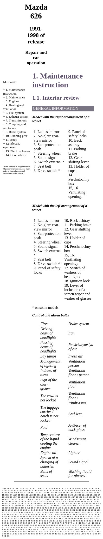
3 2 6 (28, 512)
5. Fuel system (15, 113)
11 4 (46, 495)
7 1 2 (39, 532)
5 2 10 (90, 525)
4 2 (32, 525)
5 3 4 (85, 527)
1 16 (37, 488)
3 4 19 (93, 514)
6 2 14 (55, 529)
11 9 (67, 495)
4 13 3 (10, 525)
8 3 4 (25, 534)
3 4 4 (38, 516)
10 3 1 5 (22, 491)
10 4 (83, 491)
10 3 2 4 (65, 491)
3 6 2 (65, 521)
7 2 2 (62, 532)
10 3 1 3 (7, 491)
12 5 (86, 497)
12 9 (4, 499)
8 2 (3, 534)
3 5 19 (44, 519)
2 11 (33, 506)
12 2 (30, 497)
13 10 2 (35, 499)
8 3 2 (15, 534)
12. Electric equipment (11, 145)
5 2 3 (15, 527)
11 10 (28, 493)
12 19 (25, 497)
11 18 (70, 493)
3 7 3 (26, 523)
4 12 (88, 523)
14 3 (95, 504)
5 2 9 (44, 527)
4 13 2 (4, 525)
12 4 (82, 497)
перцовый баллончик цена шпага (14, 172)
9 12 (64, 534)
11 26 (20, 495)
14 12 (64, 504)
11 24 (9, 495)
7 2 (58, 532)
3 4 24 (28, 516)
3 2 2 (8, 512)
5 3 (47, 527)
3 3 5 (12, 514)
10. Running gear (16, 136)
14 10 (53, 504)
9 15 (77, 534)
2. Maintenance (15, 97)
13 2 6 (35, 501)
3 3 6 (17, 514)
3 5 (85, 516)
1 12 (20, 488)
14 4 (99, 504)
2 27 (6, 508)
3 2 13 (78, 510)
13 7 (18, 504)
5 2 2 (10, 527)
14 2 (91, 504)
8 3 (6, 534)
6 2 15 (61, 529)
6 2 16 (67, 529)
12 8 (99, 497)
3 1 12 (70, 508)
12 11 (81, 495)
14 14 (75, 504)
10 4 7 (18, 493)
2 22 (83, 506)
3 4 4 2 (44, 516)
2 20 (75, 506)
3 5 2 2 (55, 519)
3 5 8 (34, 521)
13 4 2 (90, 501)
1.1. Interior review (55, 98)
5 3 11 (58, 527)
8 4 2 (47, 534)
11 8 (63, 495)
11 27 (25, 495)
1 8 (69, 488)
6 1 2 (18, 529)
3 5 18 (38, 519)
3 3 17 (92, 512)
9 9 (8, 536)
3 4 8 (77, 516)
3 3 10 (50, 512)
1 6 (58, 488)
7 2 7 (86, 532)
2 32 (31, 508)
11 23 (4, 495)
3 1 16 (94, 508)
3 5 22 (73, 519)
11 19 (76, 493)
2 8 (47, 508)
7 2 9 (96, 532)
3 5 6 (25, 521)
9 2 (84, 534)
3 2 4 (18, 512)
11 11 (33, 493)
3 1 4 (28, 510)
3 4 (35, 514)
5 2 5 (24, 527)
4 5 (42, 525)
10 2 (81, 488)
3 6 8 (9, 523)
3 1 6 (38, 510)
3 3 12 (62, 512)
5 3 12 (64, 527)
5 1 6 (82, 525)
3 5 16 (26, 519)
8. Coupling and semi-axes (14, 126)
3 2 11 (66, 510)
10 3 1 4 (14, 491)
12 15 (4, 497)
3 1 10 (58, 508)
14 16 (85, 504)
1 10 (12, 488)
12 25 (62, 497)
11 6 (54, 495)
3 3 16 (86, 512)
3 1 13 (76, 508)
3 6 (43, 521)
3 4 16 (75, 514)
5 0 (58, 525)
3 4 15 (69, 514)
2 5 (38, 508)
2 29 (15, 508)
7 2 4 (71, 532)
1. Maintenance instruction (14, 91)
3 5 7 (30, 521)
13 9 (44, 504)
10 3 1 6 (29, 491)
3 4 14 (63, 514)
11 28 (31, 495)
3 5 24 (85, 519)
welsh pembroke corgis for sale (16, 167)
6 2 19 (85, 529)
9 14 (72, 534)
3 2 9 (42, 512)
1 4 (52, 488)
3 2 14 (84, 510)
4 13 (92, 523)
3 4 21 (10, 516)
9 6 (97, 534)
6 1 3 (23, 529)
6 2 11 (37, 529)
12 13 (92, 495)
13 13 (66, 499)
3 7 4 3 (50, 523)
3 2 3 (13, 512)
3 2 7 (32, 512)
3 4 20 (4, 516)
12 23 (51, 497)
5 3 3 (80, 527)
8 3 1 (10, 534)
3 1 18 (7, 510)
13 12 (60, 499)
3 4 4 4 (57, 516)
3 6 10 (48, 521)
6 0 (14, 529)
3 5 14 (14, 519)
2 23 (87, 506)
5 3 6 (94, 527)
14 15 (80, 504)
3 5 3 (96, 519)
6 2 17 (73, 529)
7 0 (35, 532)
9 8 (5, 536)
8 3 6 (34, 534)
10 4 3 (94, 491)
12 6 (91, 497)
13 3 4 (68, 501)
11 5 (50, 495)
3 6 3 (70, 521)
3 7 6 (60, 523)
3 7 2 (21, 523)
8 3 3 (20, 534)
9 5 (94, 534)
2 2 (71, 506)
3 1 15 (88, 508)
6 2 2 (90, 529)
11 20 (85, 493)
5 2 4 (20, 527)
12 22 (46, 497)
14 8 (17, 506)
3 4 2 (98, 514)
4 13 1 (97, 523)
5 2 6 (29, 527)
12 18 (20, 497)
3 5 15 (20, 519)
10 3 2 (36, 491)
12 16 (9, 497)
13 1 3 (23, 499)
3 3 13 (68, 512)
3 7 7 (65, 523)
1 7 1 (66, 488)
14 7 (12, 506)
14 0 (49, 504)
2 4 (34, 508)
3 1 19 (13, 510)
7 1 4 (49, 532)
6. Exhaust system (17, 116)
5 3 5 (90, 527)
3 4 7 (72, 516)
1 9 (72, 488)
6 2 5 (12, 532)
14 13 (69, 504)
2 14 (46, 506)
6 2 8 (26, 532)
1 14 (29, 488)
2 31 (27, 508)
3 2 (56, 510)
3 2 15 (90, 510)
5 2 (85, 525)
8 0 (99, 532)
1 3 (48, 488)
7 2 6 (81, 532)
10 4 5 (6, 493)
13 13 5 (93, 499)
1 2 (45, 488)
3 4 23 (22, 516)
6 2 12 (43, 529)
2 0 (24, 506)
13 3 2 (57, 501)
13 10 (28, 499)
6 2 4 (7, 532)
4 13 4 (16, 525)
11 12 (38, 493)
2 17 (58, 506)
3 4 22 (16, 516)
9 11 (60, 534)
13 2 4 (23, 501)
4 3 (36, 525)
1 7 (61, 488)
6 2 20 (95, 529)
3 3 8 (26, 514)
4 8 (52, 525)
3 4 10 (40, 514)
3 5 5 (20, 521)
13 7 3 (29, 504)
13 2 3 (17, 501)
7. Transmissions (16, 120)
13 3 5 (74, 501)
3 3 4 (7, 514)
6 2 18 (79, 529)
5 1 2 (62, 525)
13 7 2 (23, 504)
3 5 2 (49, 519)
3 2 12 (72, 510)
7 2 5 (76, 532)
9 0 (51, 534)
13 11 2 (47, 499)
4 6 (45, 525)
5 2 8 (39, 527)
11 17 (65, 493)
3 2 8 (37, 512)
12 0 (71, 495)
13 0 (8, 499)
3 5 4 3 (14, 521)
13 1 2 (17, 499)
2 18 (63, 506)
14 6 (8, 506)
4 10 (79, 523)
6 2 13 (49, 529)
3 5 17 (32, 519)
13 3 (52, 501)
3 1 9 (52, 510)
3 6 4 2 (88, 521)
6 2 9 (31, 532)
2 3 (19, 508)
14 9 (21, 506)
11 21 (91, 493)
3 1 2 (18, 510)
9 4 (91, 534)
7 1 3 (44, 532)
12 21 (40, 497)
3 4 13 (57, 514)
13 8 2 (39, 504)
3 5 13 (9, 519)
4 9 (55, 525)
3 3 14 (74, 512)
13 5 (4, 504)
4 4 (39, 525)
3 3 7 (21, 514)
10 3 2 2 (50, 491)
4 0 (75, 523)
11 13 (44, 493)
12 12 (86, 495)
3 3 (46, 512)
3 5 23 (79, 519)
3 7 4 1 (37, 523)
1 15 (33, 488)
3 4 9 (82, 516)
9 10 (55, 534)
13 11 (41, 499)
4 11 (84, 523)
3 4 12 (51, 514)
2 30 (23, 508)
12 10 (76, 495)
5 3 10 (52, 527)
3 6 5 (94, 521)
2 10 (28, 506)
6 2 (27, 529)
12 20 (35, 497)
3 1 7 (42, 510)
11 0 (23, 493)
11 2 (81, 493)
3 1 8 (47, 510)
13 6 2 (13, 504)
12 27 (73, 497)
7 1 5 (54, 532)
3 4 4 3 (50, 516)
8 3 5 (30, 534)
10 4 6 (12, 493)
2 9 (51, 508)
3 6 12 (59, 521)
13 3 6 (80, 501)
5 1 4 (72, 525)
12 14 (97, 495)
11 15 (54, 493)
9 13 (68, 534)
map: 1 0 (5, 488)
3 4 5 (62, 516)
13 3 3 (63, 501)
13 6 (8, 504)
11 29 (36, 495)
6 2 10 (32, 529)
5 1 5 (77, 525)
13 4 (86, 501)
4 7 (48, 525)
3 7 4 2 (43, 523)
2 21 (79, 506)
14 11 (59, 504)
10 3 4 (78, 491)
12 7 (95, 497)
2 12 (37, 506)
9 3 (88, 534)
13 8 (34, 504)
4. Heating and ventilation (13, 107)
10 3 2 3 (57, 491)
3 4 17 (81, 514)
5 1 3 (67, 525)
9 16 (81, 534)
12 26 (67, 497)
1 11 (16, 488)
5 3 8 (6, 529)
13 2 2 (11, 501)
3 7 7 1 (71, 523)
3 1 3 (23, 510)
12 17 (15, 497)
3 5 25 (90, 519)
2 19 (67, 506)
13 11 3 (54, 499)
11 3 (41, 495)
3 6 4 (75, 521)
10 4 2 (88, 491)
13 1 (12, 499)
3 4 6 (67, 516)
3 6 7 (4, 523)
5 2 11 (96, 525)
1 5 (55, 488)
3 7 (17, 523)
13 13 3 (79, 499)
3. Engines (12, 101)
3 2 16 (96, 510)
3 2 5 (23, 512)
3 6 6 (99, 521)
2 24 (92, 506)
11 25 (15, 495)
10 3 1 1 (91, 488)
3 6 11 (54, 521)
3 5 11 (96, 516)
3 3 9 (31, 514)
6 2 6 (17, 532)
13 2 (6, 501)
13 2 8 (47, 501)
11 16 (60, 493)
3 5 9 (39, 521)
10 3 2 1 (42, 491)
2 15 (50, 506)
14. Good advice (16, 155)
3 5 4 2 (8, 521)
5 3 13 (70, 527)
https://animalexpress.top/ (14, 169)
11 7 (58, 495)
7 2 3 (66, 532)
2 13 (41, 506)
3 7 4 (31, 523)
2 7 (44, 508)
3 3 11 (56, 512)
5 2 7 (34, 527)
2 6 (41, 508)
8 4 (38, 534)
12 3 (78, 497)
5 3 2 (75, 527)
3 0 (54, 508)
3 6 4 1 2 (81, 521)
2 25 (96, 506)
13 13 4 (86, 499)
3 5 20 (61, 519)
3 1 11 (64, 508)
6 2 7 (21, 532)
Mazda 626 (10, 82)
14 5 (4, 506)
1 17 (42, 488)
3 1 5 (33, 510)
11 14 (49, 493)
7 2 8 (91, 532)
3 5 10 (90, 516)
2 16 (54, 506)
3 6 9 (14, 523)
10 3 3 (72, 491)
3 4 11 (45, 514)
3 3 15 (80, 512)
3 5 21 (67, 519)
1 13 (25, 488)
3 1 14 (82, 508)
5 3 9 (10, 529)
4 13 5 (22, 525)
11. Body (11, 139)
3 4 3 (33, 516)
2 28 (11, 508)
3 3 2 (97, 512)
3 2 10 (61, 510)
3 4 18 (87, 514)
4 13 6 (28, 525)
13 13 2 (72, 499)
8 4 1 (42, 534)
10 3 (85, 488)
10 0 (77, 488)
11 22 (96, 493)
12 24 (56, 497)
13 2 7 (41, 501)
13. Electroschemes (18, 151)
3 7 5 (55, 523)
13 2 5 (29, 501)
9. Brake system (16, 132)
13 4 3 (96, 501)
